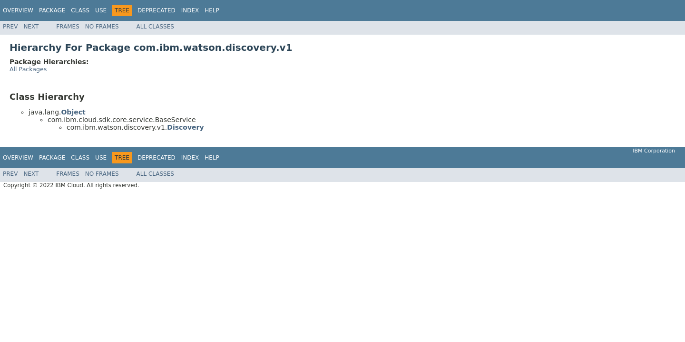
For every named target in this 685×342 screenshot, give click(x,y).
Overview (18, 10)
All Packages (28, 69)
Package (52, 10)
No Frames (102, 26)
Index (190, 10)
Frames (67, 26)
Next (31, 26)
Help (212, 10)
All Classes (155, 26)
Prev (10, 26)
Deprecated (156, 10)
